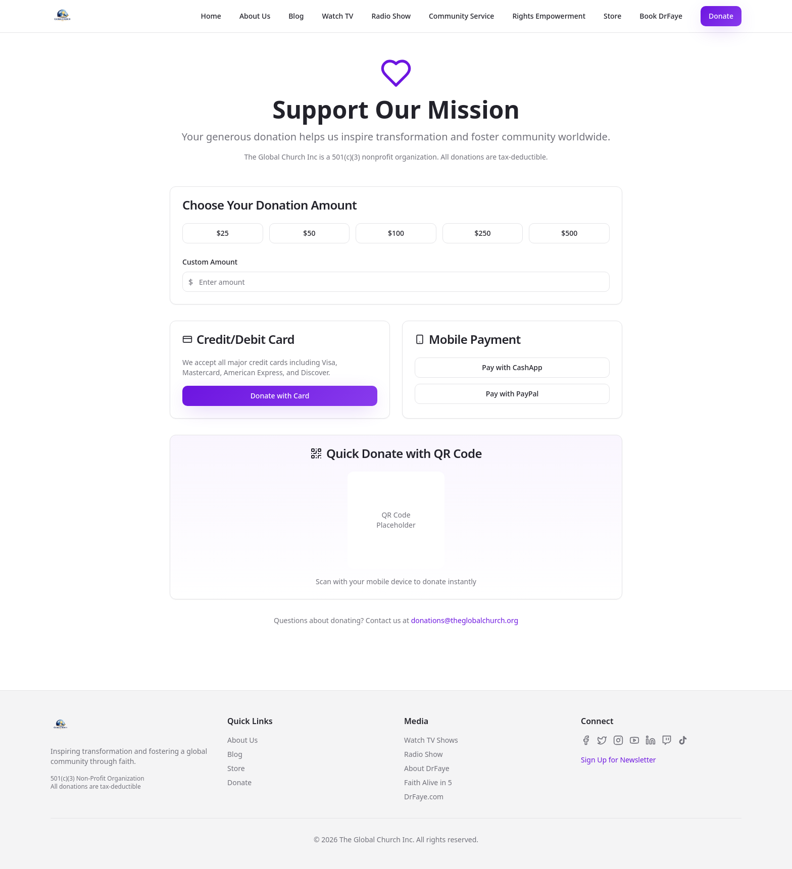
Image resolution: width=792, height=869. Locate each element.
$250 (483, 233)
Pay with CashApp (512, 367)
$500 (569, 233)
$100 (396, 233)
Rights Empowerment (548, 16)
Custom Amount (209, 262)
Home (211, 16)
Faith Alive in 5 (428, 782)
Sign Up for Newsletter (618, 759)
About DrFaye (427, 768)
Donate (721, 16)
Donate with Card (280, 395)
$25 (223, 233)
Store (612, 16)
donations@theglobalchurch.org (464, 620)
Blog (296, 16)
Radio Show (391, 16)
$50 (309, 233)
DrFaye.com (423, 796)
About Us (254, 16)
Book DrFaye (660, 16)
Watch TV (337, 16)
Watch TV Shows (431, 740)
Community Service (461, 16)
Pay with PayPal (512, 393)
